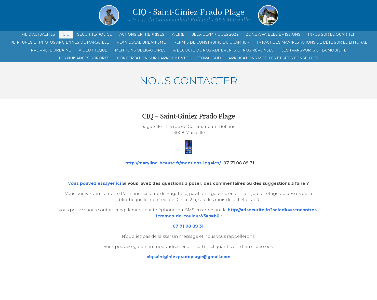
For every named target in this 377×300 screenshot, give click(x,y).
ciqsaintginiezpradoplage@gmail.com (188, 256)
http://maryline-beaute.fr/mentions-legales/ (173, 163)
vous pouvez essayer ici (94, 183)
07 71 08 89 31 (188, 226)
